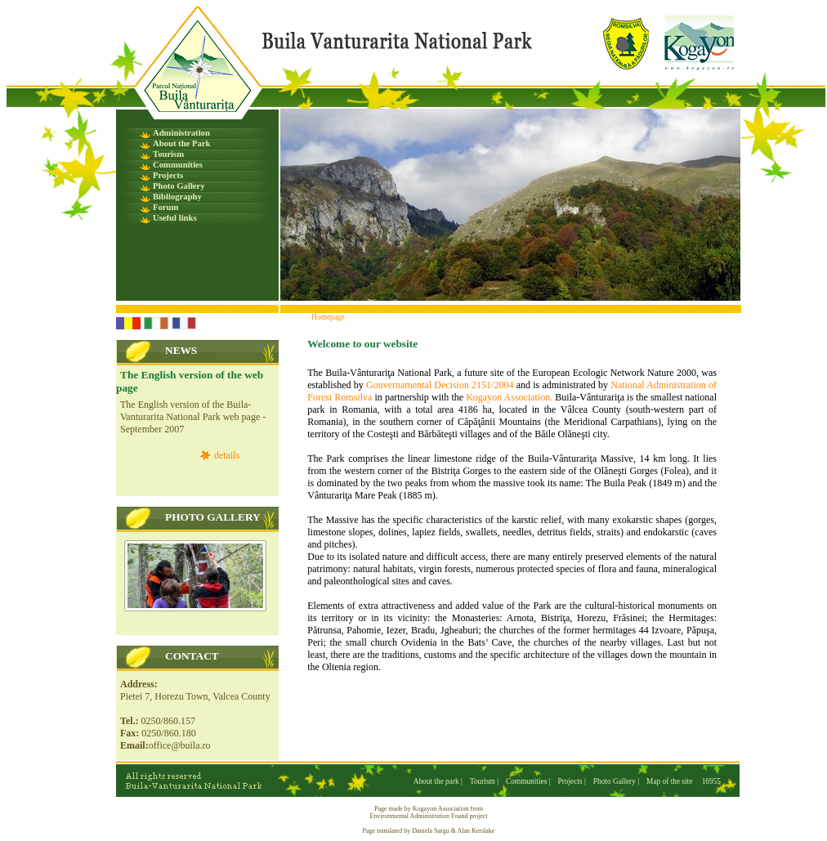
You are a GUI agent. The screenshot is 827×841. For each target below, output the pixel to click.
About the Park (181, 143)
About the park (437, 781)
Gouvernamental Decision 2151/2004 (439, 385)
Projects (168, 175)
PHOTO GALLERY (213, 517)
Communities (178, 164)
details (226, 455)
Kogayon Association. (509, 397)
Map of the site (669, 781)
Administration (181, 132)
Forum (165, 207)
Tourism (168, 154)
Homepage (327, 317)
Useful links (175, 217)
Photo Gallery (179, 185)
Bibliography (177, 196)
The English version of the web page (189, 381)
